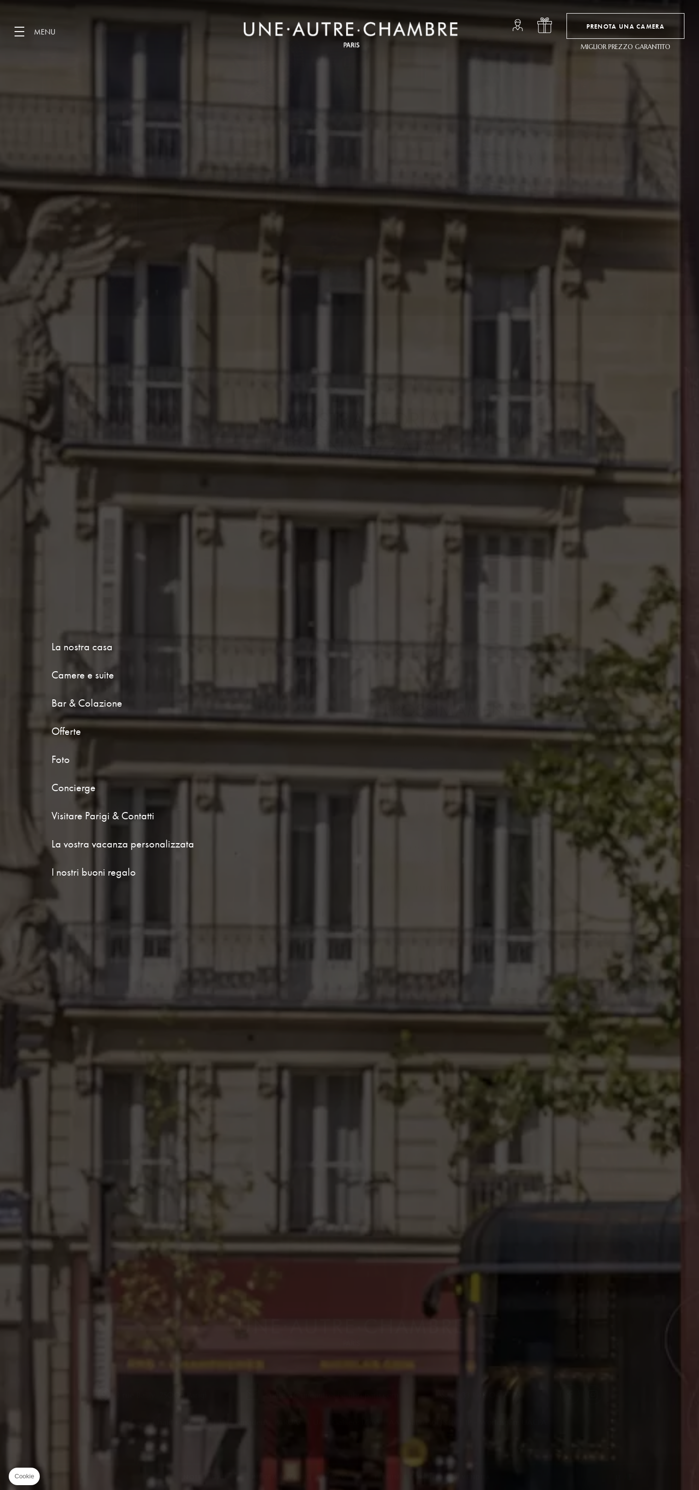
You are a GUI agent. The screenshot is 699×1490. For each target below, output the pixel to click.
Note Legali (205, 1477)
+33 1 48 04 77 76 (489, 1395)
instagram (592, 1395)
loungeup (518, 25)
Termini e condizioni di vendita (432, 1477)
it (618, 1477)
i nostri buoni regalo (544, 25)
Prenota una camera (625, 26)
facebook (570, 1395)
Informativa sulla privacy (300, 1477)
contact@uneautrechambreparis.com (332, 1395)
